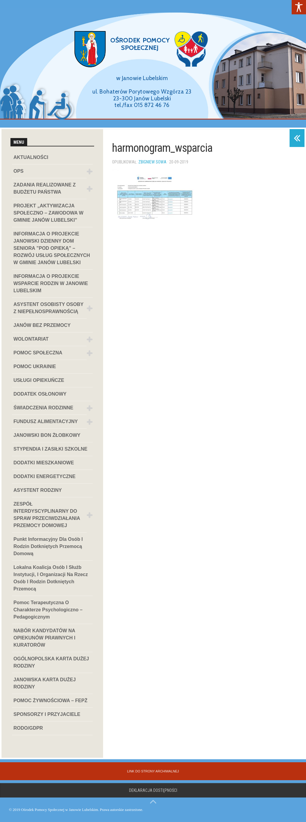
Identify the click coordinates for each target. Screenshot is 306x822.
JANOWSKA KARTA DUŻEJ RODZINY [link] (44, 683)
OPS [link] (18, 171)
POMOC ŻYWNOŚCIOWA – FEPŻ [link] (50, 700)
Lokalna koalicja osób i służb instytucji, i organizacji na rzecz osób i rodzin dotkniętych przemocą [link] (50, 578)
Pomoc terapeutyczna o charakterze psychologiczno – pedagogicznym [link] (47, 609)
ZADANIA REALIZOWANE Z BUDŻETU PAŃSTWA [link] (44, 188)
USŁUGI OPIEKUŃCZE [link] (38, 380)
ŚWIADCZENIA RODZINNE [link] (43, 407)
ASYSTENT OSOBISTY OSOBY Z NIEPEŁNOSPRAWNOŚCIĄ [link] (48, 308)
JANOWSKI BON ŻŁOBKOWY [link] (46, 435)
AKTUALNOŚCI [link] (30, 157)
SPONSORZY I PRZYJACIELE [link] (46, 714)
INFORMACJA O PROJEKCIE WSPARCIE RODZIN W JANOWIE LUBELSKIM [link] (50, 283)
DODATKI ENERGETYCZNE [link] (44, 476)
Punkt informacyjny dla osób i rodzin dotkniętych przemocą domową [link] (48, 546)
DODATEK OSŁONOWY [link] (39, 394)
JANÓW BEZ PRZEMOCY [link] (42, 325)
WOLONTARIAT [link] (31, 339)
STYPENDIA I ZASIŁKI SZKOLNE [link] (50, 448)
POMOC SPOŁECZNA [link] (37, 352)
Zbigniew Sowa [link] (152, 162)
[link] (299, 7)
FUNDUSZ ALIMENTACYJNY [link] (45, 421)
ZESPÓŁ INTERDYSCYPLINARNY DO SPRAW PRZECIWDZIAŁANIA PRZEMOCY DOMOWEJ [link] (46, 514)
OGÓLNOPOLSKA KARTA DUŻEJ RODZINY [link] (51, 662)
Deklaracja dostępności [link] (153, 790)
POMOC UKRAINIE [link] (34, 366)
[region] (153, 64)
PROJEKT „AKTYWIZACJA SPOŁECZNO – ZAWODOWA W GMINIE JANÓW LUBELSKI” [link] (48, 213)
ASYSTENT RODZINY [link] (37, 490)
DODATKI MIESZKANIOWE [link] (43, 462)
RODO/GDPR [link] (28, 728)
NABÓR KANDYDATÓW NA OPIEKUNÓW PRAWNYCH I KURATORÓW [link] (44, 638)
